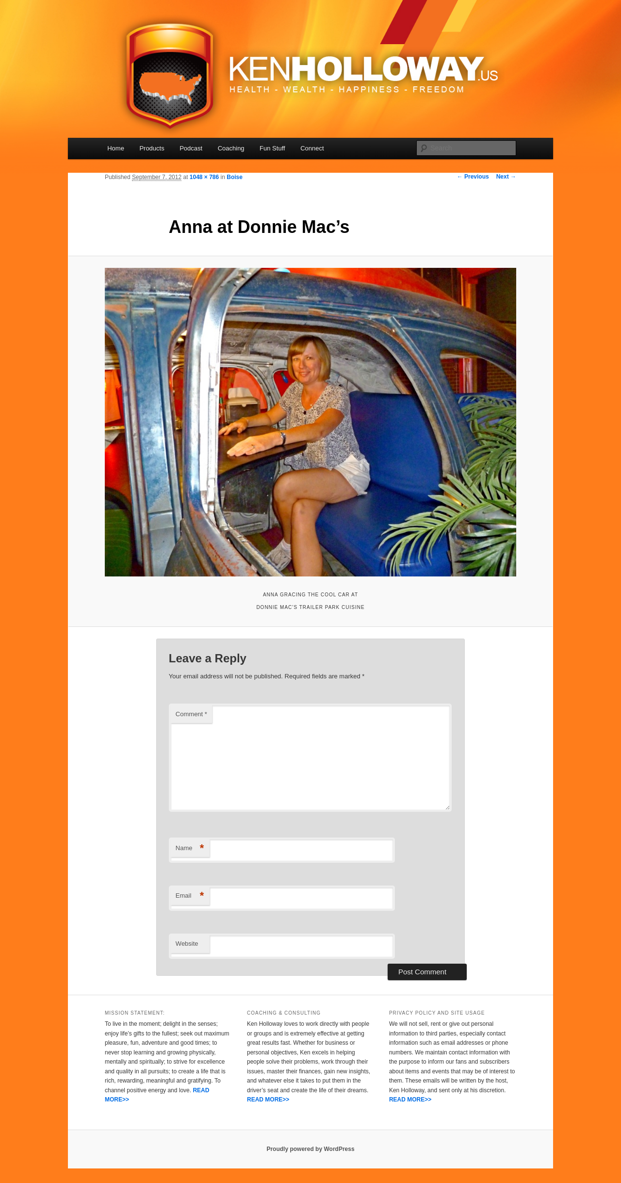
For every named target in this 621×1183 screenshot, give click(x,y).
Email (190, 896)
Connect (312, 148)
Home (115, 148)
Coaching (231, 148)
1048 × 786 (204, 177)
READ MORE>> (268, 1099)
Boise (235, 177)
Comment (191, 714)
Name (190, 848)
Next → (506, 176)
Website (187, 943)
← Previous (473, 176)
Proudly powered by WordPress (310, 1149)
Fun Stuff (272, 148)
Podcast (191, 148)
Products (151, 148)
